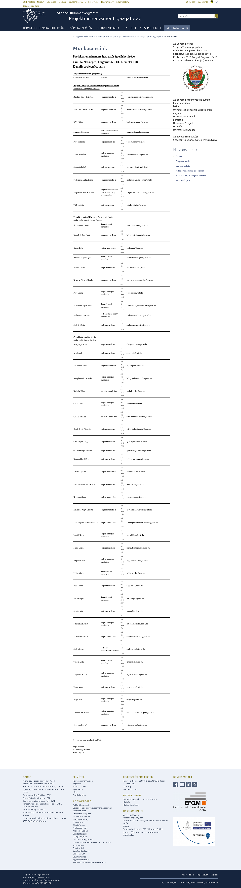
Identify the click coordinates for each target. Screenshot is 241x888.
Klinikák (126, 802)
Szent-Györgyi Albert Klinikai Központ (140, 799)
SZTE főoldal (29, 2)
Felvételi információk (83, 781)
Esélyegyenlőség (80, 28)
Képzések (77, 784)
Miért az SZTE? (79, 786)
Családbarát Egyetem (83, 839)
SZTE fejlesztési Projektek (143, 28)
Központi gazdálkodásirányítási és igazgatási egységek (135, 37)
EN (217, 2)
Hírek (75, 792)
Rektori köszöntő (81, 805)
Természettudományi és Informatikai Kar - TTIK (44, 818)
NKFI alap (127, 786)
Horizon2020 (129, 784)
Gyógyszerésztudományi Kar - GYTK (39, 801)
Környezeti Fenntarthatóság (43, 28)
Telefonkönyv (107, 2)
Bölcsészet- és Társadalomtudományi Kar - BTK (44, 786)
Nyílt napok (78, 789)
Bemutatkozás (79, 811)
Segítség (214, 875)
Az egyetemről (83, 801)
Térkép (126, 826)
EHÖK (125, 823)
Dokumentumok (107, 28)
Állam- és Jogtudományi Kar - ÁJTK (39, 781)
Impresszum (202, 875)
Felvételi (79, 777)
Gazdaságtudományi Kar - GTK (36, 798)
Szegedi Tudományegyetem (99, 17)
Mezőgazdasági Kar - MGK (34, 809)
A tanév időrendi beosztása (190, 170)
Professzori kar (80, 828)
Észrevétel (93, 2)
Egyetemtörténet (81, 851)
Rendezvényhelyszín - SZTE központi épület (143, 829)
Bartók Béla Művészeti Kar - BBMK (38, 784)
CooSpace (51, 2)
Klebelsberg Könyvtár (133, 818)
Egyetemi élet (79, 857)
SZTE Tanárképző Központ (35, 821)
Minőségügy (78, 845)
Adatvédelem (122, 2)
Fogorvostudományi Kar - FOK (37, 795)
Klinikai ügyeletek (131, 805)
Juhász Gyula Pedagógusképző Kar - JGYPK (42, 804)
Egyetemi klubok (131, 815)
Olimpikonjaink (80, 837)
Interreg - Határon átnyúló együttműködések (144, 781)
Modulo (62, 2)
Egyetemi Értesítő (81, 859)
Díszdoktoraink (80, 834)
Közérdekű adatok (31, 6)
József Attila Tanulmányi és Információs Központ (145, 820)
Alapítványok (183, 161)
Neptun (40, 2)
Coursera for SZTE (77, 2)
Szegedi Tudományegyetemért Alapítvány (92, 808)
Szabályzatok (183, 165)
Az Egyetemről (80, 37)
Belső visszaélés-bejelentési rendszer (89, 862)
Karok (179, 156)
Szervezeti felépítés (98, 37)
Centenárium (79, 854)
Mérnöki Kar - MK (30, 807)
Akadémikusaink (80, 831)
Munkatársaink (177, 28)
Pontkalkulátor (80, 795)
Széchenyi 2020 (130, 789)
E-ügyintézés (78, 822)
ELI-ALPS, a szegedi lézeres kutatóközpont (92, 842)
